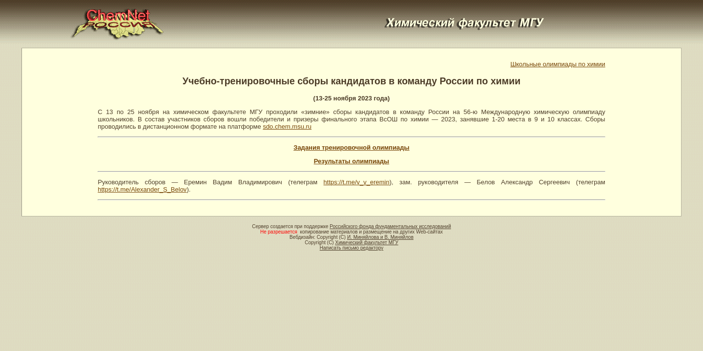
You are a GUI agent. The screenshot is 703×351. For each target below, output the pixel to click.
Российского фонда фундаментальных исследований (390, 226)
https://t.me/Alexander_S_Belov (142, 189)
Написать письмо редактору (351, 248)
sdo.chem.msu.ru (287, 126)
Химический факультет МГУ (366, 242)
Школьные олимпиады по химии (557, 64)
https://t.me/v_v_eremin (357, 182)
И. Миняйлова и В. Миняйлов (380, 237)
